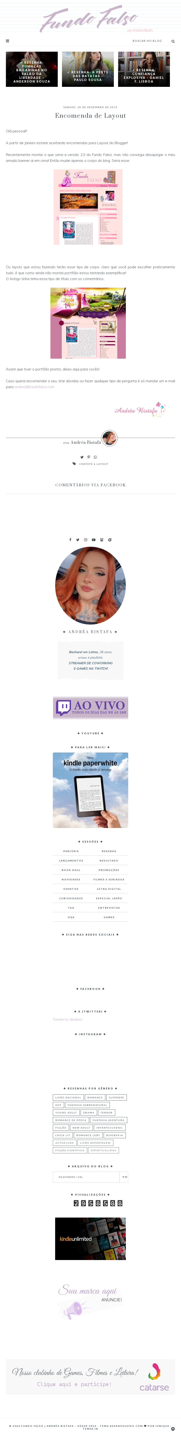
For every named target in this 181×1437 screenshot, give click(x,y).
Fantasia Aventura (109, 1120)
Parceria (71, 851)
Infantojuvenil (109, 1127)
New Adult (81, 1127)
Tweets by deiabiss (67, 1019)
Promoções (109, 870)
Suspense (116, 1097)
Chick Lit (62, 1135)
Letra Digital (109, 888)
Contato (86, 463)
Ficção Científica (70, 1150)
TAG (71, 907)
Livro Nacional (68, 1097)
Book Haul (71, 870)
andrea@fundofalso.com (34, 387)
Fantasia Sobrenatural (87, 1105)
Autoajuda (64, 1142)
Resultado (109, 860)
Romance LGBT (88, 1135)
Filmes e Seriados (109, 879)
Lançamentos (71, 860)
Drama (89, 1112)
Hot (58, 1105)
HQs (71, 917)
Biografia (114, 1135)
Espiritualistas (103, 1150)
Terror (107, 1112)
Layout (102, 463)
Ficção (60, 1127)
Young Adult (66, 1112)
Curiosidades (71, 898)
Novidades (71, 879)
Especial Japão (109, 898)
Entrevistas (109, 907)
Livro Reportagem (95, 1142)
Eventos (71, 888)
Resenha (109, 851)
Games (109, 917)
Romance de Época (70, 1120)
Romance (95, 1097)
